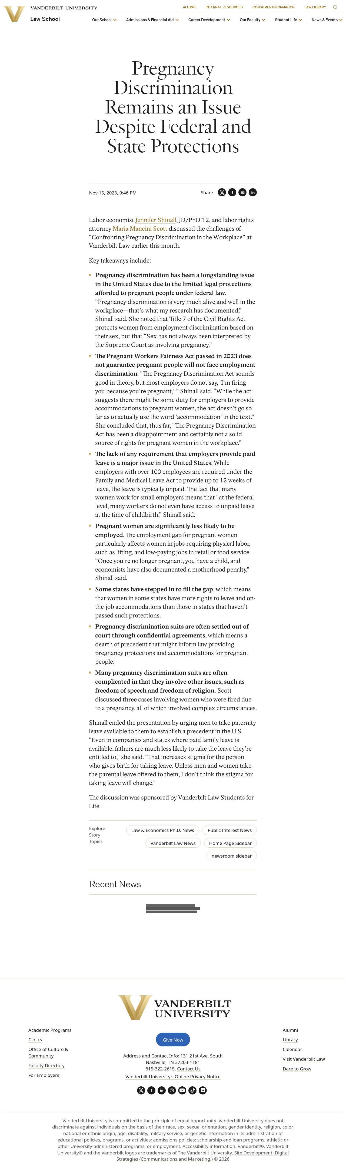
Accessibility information (208, 1146)
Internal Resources (224, 7)
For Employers (43, 1075)
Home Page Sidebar (230, 843)
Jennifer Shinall (156, 220)
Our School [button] (102, 20)
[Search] (336, 6)
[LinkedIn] (253, 192)
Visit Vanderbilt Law (304, 1059)
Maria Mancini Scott (140, 228)
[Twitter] (222, 192)
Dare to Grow (297, 1069)
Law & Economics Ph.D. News (162, 830)
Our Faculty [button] (250, 20)
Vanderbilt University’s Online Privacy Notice (173, 1076)
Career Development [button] (206, 20)
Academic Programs (49, 1030)
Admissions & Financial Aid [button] (150, 20)
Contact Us (189, 1069)
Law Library (315, 7)
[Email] (242, 192)
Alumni (189, 7)
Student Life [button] (286, 20)
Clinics (35, 1039)
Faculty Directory (46, 1065)
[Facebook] (232, 192)
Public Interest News (230, 830)
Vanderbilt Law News (173, 843)
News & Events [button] (325, 20)
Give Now (173, 1040)
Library (290, 1039)
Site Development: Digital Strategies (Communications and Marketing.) (203, 1156)
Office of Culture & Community (48, 1052)
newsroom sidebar (232, 856)
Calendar (292, 1049)
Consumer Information (273, 7)
